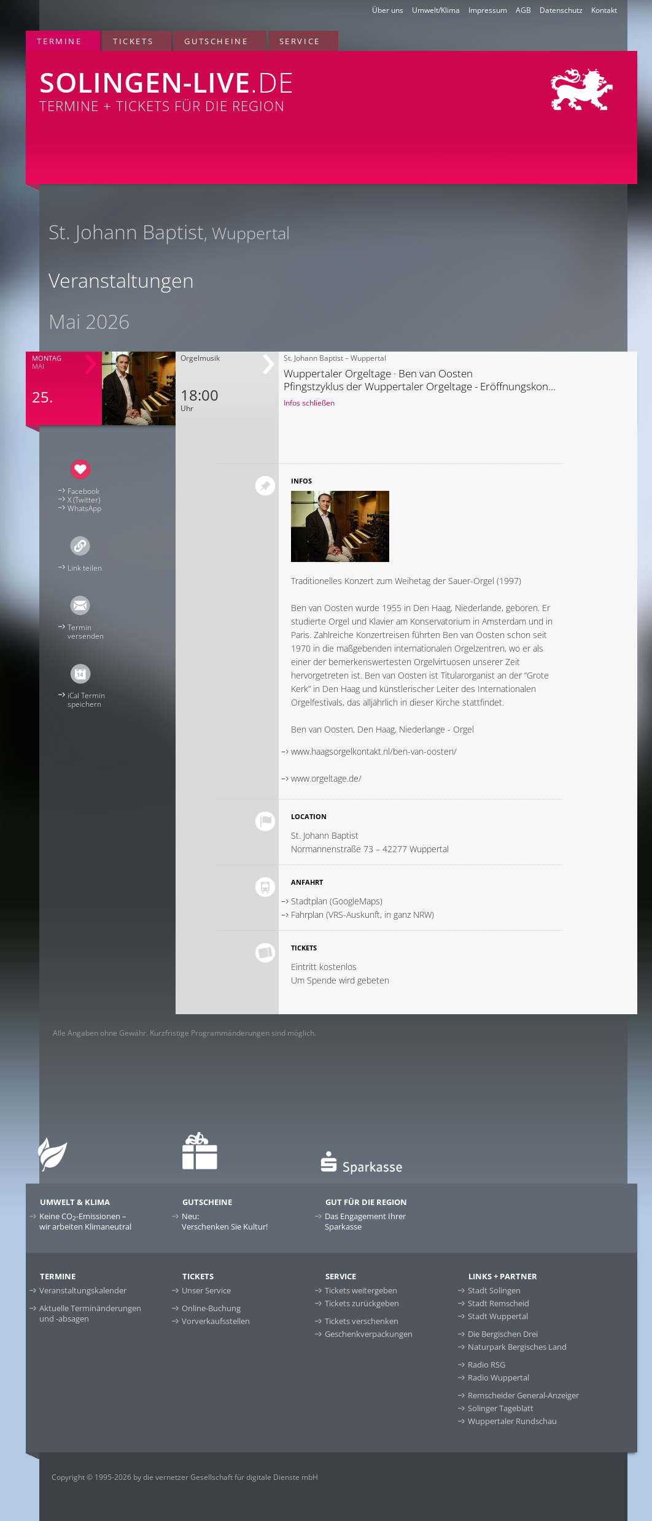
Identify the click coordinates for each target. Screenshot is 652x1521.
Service (299, 41)
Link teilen (85, 568)
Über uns (387, 10)
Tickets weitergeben (361, 1290)
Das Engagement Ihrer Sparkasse (365, 1221)
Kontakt (604, 10)
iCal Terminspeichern (86, 699)
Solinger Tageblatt (501, 1408)
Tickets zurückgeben (362, 1303)
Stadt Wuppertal (498, 1316)
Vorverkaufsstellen (216, 1321)
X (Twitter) (84, 500)
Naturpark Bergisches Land (517, 1346)
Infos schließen (309, 403)
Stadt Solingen (494, 1290)
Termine (59, 41)
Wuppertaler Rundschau (512, 1421)
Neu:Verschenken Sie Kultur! (225, 1221)
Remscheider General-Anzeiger (523, 1395)
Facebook (83, 491)
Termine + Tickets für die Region (207, 83)
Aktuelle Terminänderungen (90, 1313)
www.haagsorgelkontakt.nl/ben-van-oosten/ (374, 751)
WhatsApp (84, 508)
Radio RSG (486, 1364)
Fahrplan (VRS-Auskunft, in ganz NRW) (362, 914)
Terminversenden (86, 631)
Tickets (133, 41)
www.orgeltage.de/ (326, 778)
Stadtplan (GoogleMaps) (336, 901)
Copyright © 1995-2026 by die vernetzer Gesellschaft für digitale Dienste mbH (185, 1477)
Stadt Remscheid (498, 1303)
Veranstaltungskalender (82, 1290)
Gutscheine (216, 41)
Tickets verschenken (361, 1321)
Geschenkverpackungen (369, 1333)
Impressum (487, 10)
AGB (523, 10)
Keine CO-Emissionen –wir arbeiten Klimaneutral (85, 1221)
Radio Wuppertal (498, 1377)
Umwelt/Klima (436, 10)
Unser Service (206, 1290)
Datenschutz (561, 10)
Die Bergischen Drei (503, 1333)
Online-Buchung (211, 1308)
